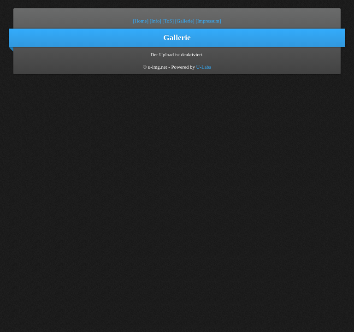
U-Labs (203, 67)
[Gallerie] (185, 21)
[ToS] (168, 21)
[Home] (140, 21)
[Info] (155, 21)
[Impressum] (208, 21)
